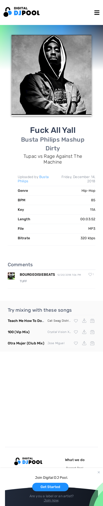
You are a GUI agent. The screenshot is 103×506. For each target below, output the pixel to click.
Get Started (50, 487)
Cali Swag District (60, 320)
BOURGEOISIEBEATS (37, 274)
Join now (51, 500)
